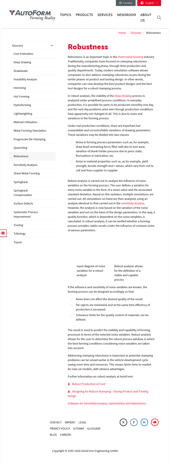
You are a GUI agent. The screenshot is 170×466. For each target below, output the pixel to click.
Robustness (21, 156)
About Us (145, 17)
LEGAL (82, 422)
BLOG (53, 435)
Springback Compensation (23, 192)
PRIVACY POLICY (60, 428)
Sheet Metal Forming (27, 173)
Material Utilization (25, 122)
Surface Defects (23, 203)
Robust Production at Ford (88, 384)
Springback (21, 182)
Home (122, 33)
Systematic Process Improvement (26, 214)
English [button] (149, 3)
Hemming (20, 88)
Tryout (18, 242)
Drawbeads (21, 71)
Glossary (136, 33)
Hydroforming (22, 105)
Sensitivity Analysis (25, 165)
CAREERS (65, 435)
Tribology (19, 233)
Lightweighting (23, 113)
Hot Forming (21, 96)
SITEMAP (78, 428)
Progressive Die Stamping (29, 139)
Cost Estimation (23, 54)
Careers (125, 3)
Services (105, 14)
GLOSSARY (94, 428)
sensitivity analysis (132, 203)
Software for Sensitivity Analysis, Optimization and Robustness (107, 403)
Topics (65, 14)
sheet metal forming (130, 57)
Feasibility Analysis (25, 79)
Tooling (18, 225)
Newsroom (126, 14)
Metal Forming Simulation (30, 130)
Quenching (20, 148)
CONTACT (56, 422)
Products (84, 14)
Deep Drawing (22, 62)
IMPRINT (70, 422)
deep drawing (123, 96)
